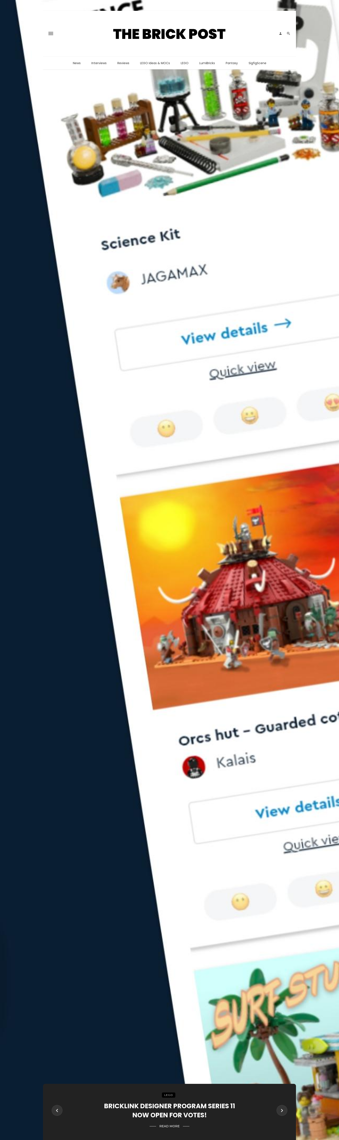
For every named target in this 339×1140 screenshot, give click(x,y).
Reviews (123, 63)
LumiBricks (207, 63)
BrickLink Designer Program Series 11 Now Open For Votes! (169, 1110)
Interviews (99, 63)
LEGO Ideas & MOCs (155, 63)
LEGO (185, 63)
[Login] (280, 33)
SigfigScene (257, 63)
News (77, 63)
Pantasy (232, 63)
